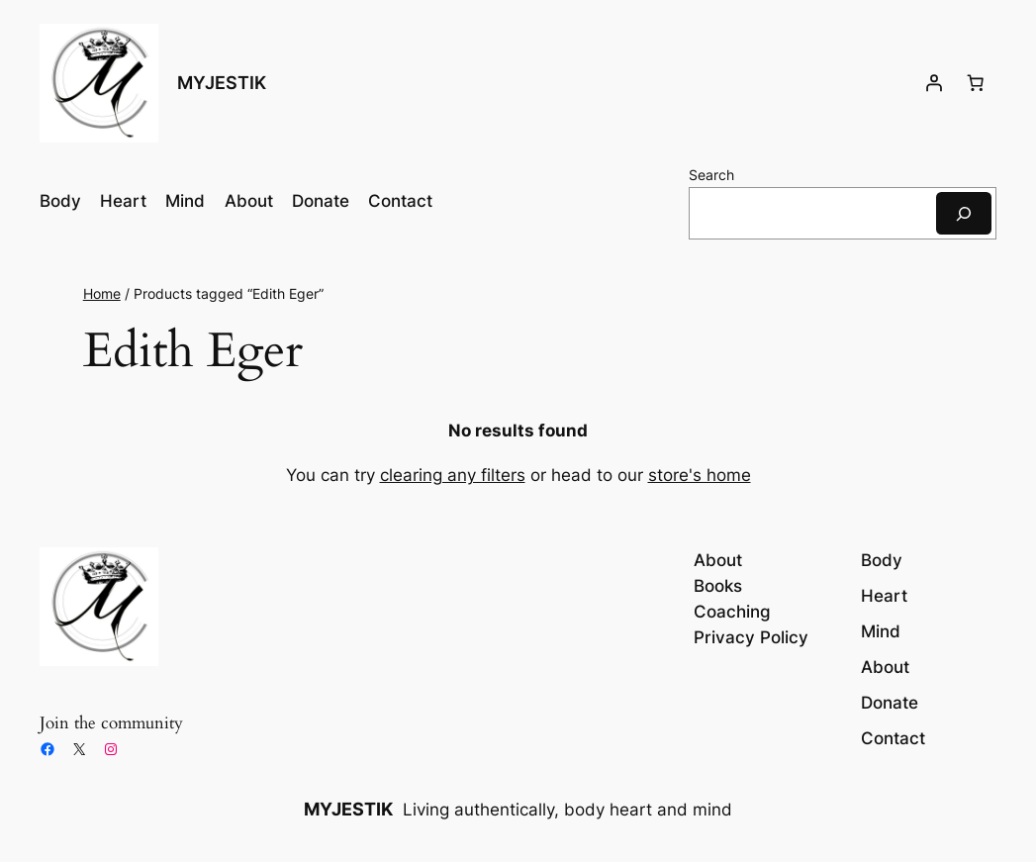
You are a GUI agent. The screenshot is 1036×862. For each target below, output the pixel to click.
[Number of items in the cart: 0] (975, 83)
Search (711, 174)
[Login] (934, 83)
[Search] (963, 213)
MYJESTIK (221, 82)
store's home (699, 475)
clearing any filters (452, 475)
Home (102, 293)
